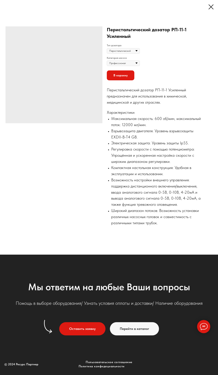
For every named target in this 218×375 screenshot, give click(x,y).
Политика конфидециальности (102, 366)
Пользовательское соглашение (109, 362)
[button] (82, 328)
